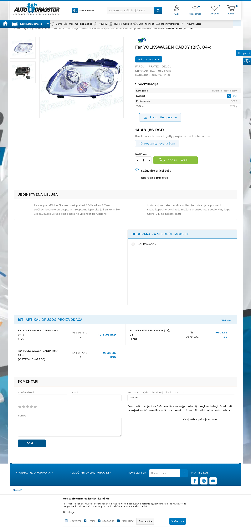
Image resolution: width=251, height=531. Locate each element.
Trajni (91, 520)
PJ (228, 98)
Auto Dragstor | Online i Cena (32, 28)
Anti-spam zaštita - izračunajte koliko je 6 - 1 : (155, 397)
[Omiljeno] (214, 13)
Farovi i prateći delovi (138, 28)
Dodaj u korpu (178, 163)
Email (75, 397)
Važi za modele (148, 61)
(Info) (233, 98)
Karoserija (73, 28)
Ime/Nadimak (26, 397)
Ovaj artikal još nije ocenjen (200, 424)
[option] (26, 49)
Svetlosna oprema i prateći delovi (101, 28)
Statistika (108, 520)
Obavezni (75, 520)
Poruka (22, 420)
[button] (134, 10)
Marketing (128, 520)
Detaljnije (69, 512)
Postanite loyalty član (159, 146)
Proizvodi (58, 28)
